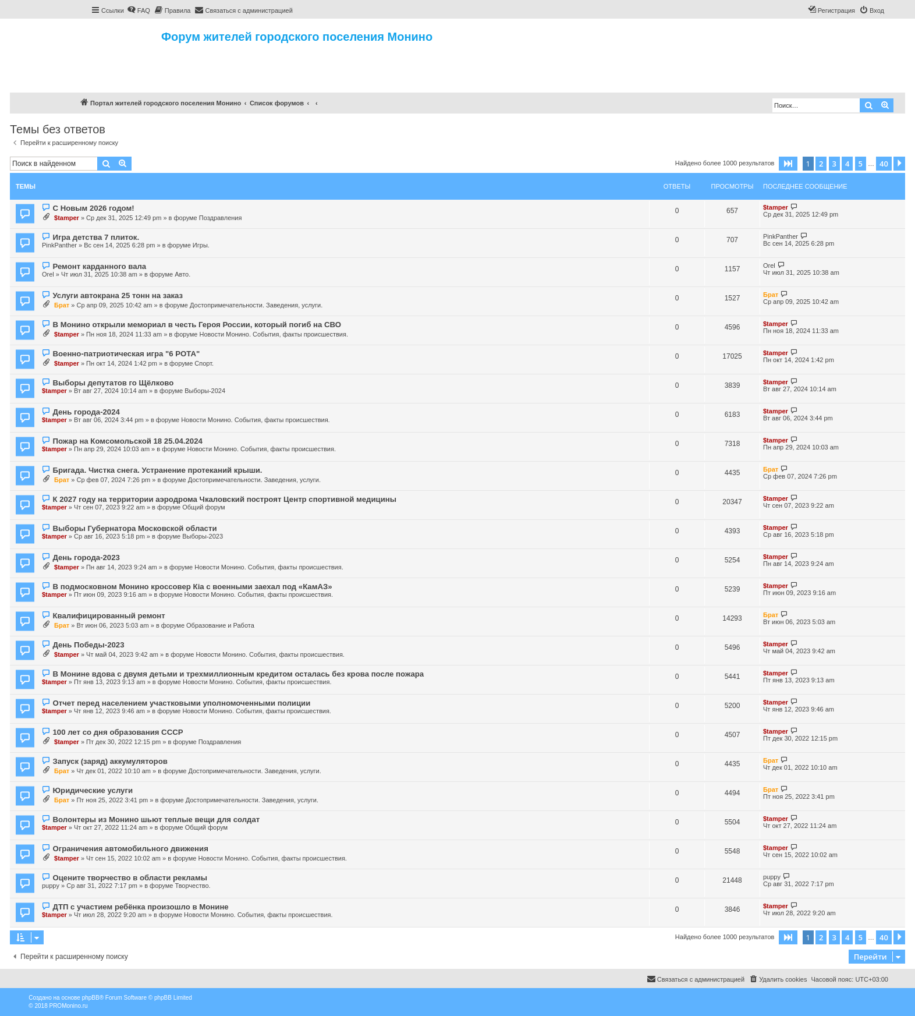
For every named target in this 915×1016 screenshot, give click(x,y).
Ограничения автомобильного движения (130, 848)
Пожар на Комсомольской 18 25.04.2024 (127, 441)
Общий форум (203, 507)
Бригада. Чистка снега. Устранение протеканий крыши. (157, 470)
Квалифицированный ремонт (108, 615)
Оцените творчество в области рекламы (129, 877)
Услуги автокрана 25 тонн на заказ (117, 295)
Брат (61, 305)
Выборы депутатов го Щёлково (112, 382)
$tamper (66, 217)
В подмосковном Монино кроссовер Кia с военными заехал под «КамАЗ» (192, 586)
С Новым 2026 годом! (93, 208)
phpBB (91, 997)
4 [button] (847, 163)
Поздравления (220, 217)
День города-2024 (85, 412)
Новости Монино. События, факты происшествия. (273, 334)
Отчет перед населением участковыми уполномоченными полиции (181, 703)
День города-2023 (85, 557)
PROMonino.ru (68, 1006)
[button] (788, 164)
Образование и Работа (220, 625)
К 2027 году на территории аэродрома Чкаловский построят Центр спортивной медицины (224, 499)
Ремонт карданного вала (99, 266)
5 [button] (861, 163)
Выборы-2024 (205, 390)
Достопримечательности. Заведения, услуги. (256, 305)
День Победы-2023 (88, 644)
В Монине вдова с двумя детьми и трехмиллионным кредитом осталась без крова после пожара (238, 674)
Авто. (182, 274)
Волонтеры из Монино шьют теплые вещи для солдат (156, 819)
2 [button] (821, 163)
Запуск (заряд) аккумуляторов (109, 761)
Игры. (201, 245)
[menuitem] (138, 10)
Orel (48, 274)
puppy (50, 885)
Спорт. (204, 363)
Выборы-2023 (202, 536)
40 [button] (883, 163)
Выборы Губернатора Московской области (134, 528)
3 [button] (834, 163)
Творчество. (192, 885)
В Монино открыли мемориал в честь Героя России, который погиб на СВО (196, 324)
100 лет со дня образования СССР (117, 732)
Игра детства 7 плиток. (95, 237)
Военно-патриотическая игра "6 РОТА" (126, 353)
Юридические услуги (92, 790)
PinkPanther (59, 245)
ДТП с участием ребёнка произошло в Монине (140, 906)
